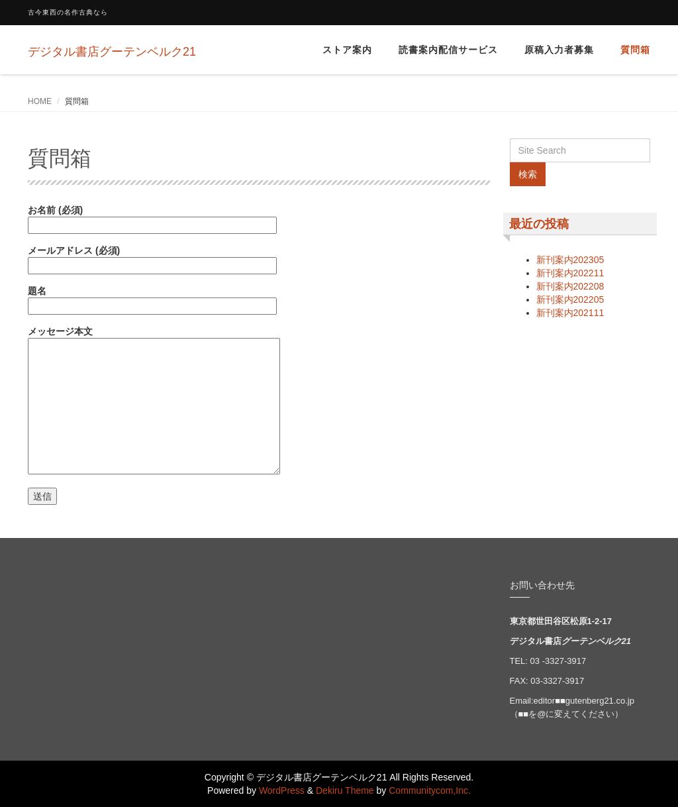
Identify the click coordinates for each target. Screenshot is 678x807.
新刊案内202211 (570, 273)
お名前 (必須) (152, 218)
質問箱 (635, 49)
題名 (152, 298)
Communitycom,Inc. (430, 790)
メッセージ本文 (154, 401)
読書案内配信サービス (448, 49)
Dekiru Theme (345, 790)
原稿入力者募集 (559, 49)
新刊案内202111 (570, 312)
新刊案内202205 (570, 299)
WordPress (282, 790)
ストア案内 (347, 49)
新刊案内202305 (570, 259)
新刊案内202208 (570, 286)
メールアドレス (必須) (152, 258)
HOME (40, 101)
